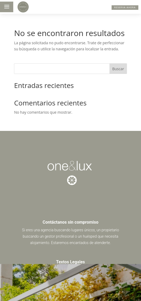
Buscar (118, 68)
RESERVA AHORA (125, 7)
